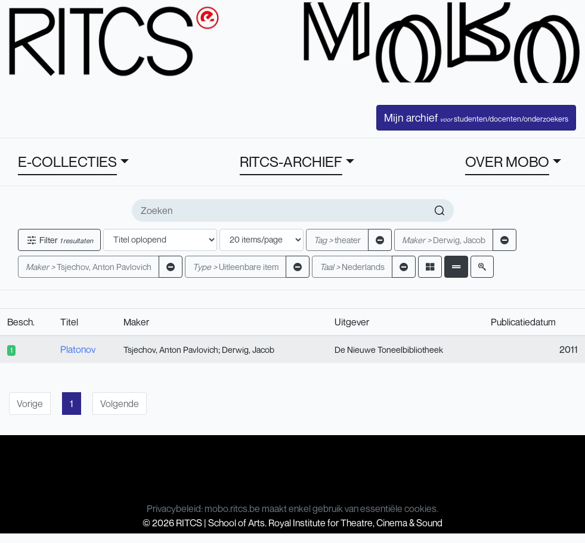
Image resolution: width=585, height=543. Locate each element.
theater (337, 240)
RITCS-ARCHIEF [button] (291, 161)
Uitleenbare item (235, 267)
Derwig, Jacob (443, 240)
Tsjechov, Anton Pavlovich (88, 267)
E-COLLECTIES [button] (67, 161)
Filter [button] (59, 240)
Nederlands (352, 267)
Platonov (77, 349)
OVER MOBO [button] (507, 161)
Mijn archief (476, 117)
